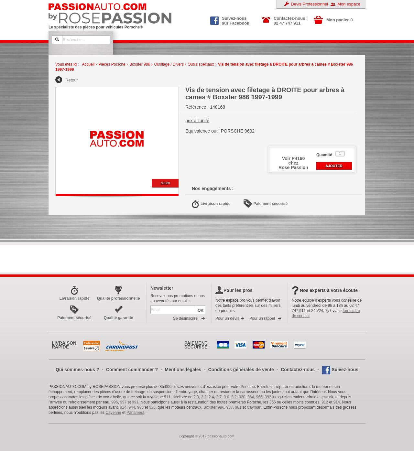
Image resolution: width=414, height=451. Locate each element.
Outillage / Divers (169, 64)
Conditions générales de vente (241, 369)
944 (132, 407)
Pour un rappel (265, 318)
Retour (71, 80)
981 (238, 407)
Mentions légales (183, 369)
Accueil (88, 64)
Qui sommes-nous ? (77, 369)
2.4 (211, 397)
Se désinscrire (189, 318)
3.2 (234, 397)
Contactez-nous (298, 369)
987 (229, 407)
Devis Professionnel (309, 4)
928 (152, 407)
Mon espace (348, 4)
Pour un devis (230, 318)
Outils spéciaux (201, 64)
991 (135, 402)
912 (324, 402)
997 (123, 402)
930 (242, 397)
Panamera (135, 412)
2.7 (219, 397)
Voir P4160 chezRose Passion (293, 163)
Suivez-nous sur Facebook (229, 20)
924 (123, 407)
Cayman (254, 407)
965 (259, 397)
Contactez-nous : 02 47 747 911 (291, 21)
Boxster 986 (139, 64)
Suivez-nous (345, 369)
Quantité (324, 155)
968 (140, 407)
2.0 (196, 397)
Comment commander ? (132, 369)
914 (336, 402)
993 (268, 397)
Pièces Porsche (111, 64)
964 (250, 397)
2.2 (204, 397)
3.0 (226, 397)
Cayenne (113, 412)
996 (114, 402)
